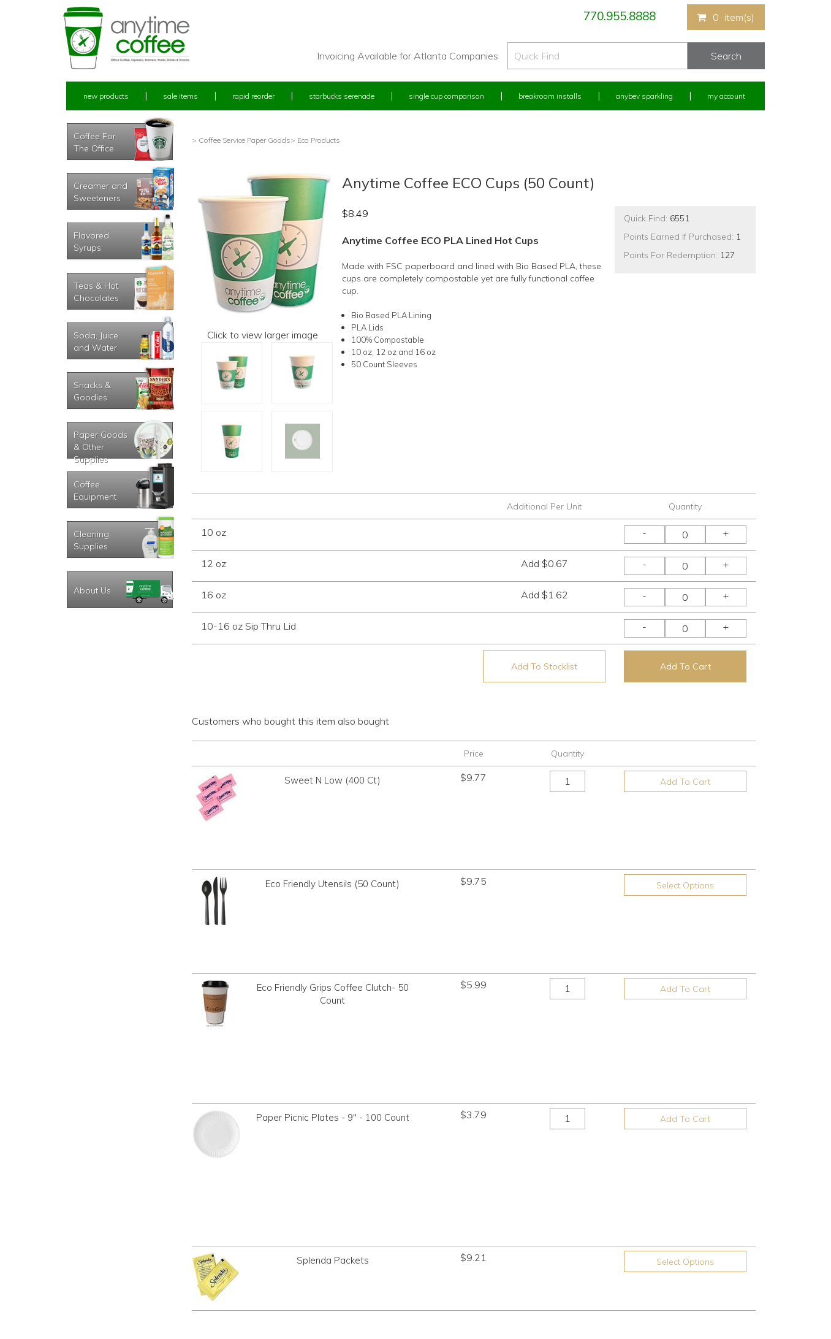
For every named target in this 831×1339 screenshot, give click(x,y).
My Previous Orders (99, 1216)
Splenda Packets (333, 1028)
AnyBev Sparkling (270, 1284)
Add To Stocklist (544, 666)
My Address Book (96, 1238)
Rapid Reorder (253, 96)
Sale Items (180, 96)
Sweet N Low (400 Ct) (332, 780)
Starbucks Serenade (341, 96)
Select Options (685, 843)
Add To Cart (685, 666)
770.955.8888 (619, 16)
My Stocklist (86, 1261)
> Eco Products (315, 140)
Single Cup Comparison (446, 96)
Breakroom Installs (550, 96)
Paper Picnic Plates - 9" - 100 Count (332, 966)
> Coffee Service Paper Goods (241, 140)
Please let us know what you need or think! (510, 1226)
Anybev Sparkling (644, 96)
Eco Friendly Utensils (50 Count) (332, 842)
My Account (726, 96)
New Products (106, 96)
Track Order (85, 1284)
